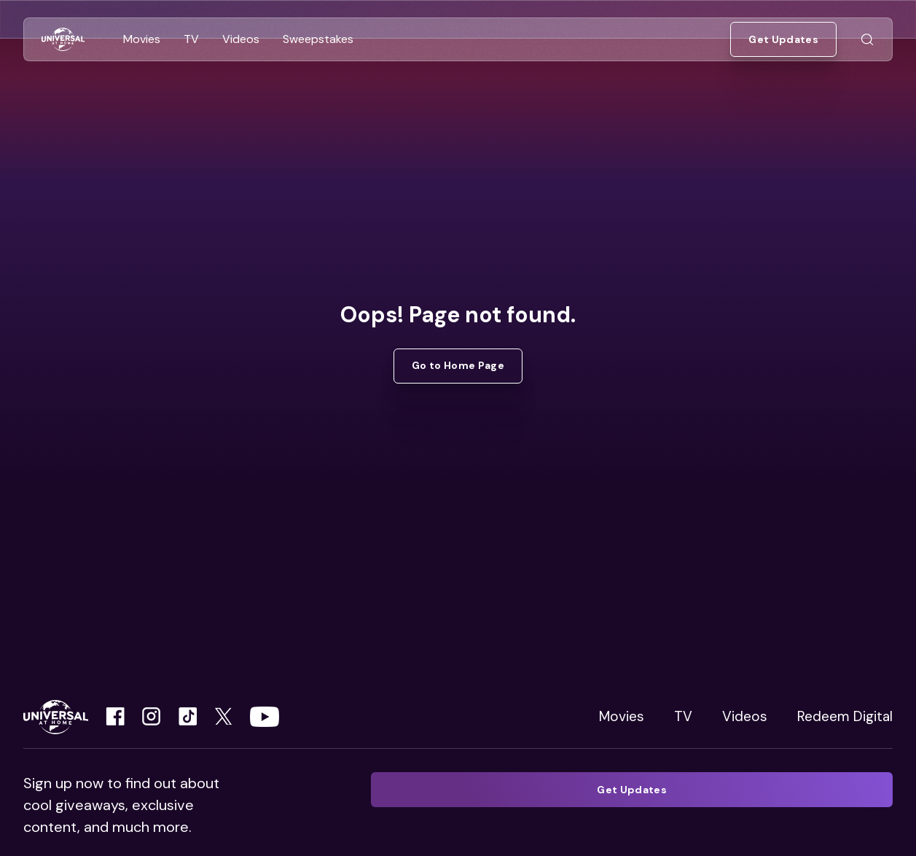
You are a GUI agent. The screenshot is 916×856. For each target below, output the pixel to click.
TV (683, 716)
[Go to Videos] (240, 39)
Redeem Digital (845, 716)
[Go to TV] (191, 39)
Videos (744, 716)
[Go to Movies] (141, 39)
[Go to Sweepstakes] (318, 39)
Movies (621, 716)
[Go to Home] (63, 40)
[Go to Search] (867, 39)
